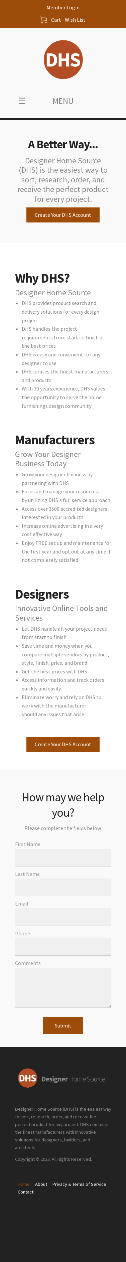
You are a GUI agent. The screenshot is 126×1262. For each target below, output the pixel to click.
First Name (27, 844)
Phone (22, 933)
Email (21, 903)
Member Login (63, 7)
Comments (28, 963)
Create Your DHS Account (63, 214)
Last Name (27, 874)
